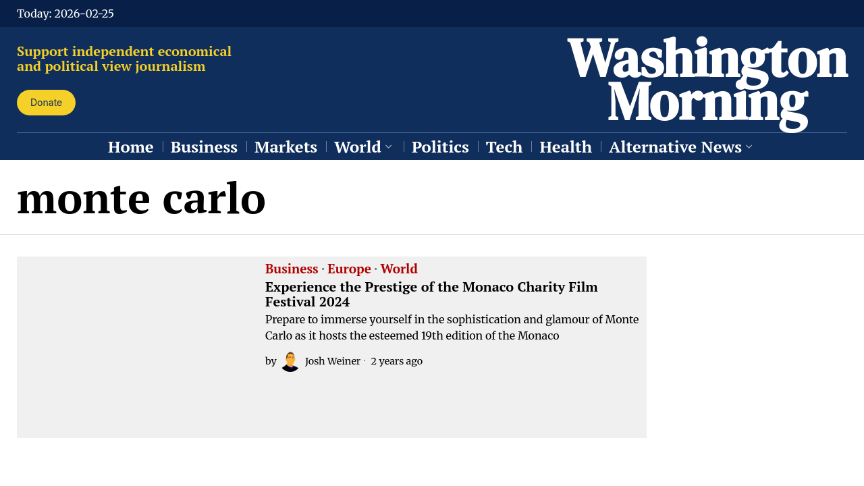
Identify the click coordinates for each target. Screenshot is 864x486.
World (398, 269)
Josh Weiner (319, 361)
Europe (349, 269)
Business (292, 269)
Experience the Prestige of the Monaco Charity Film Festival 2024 (431, 294)
